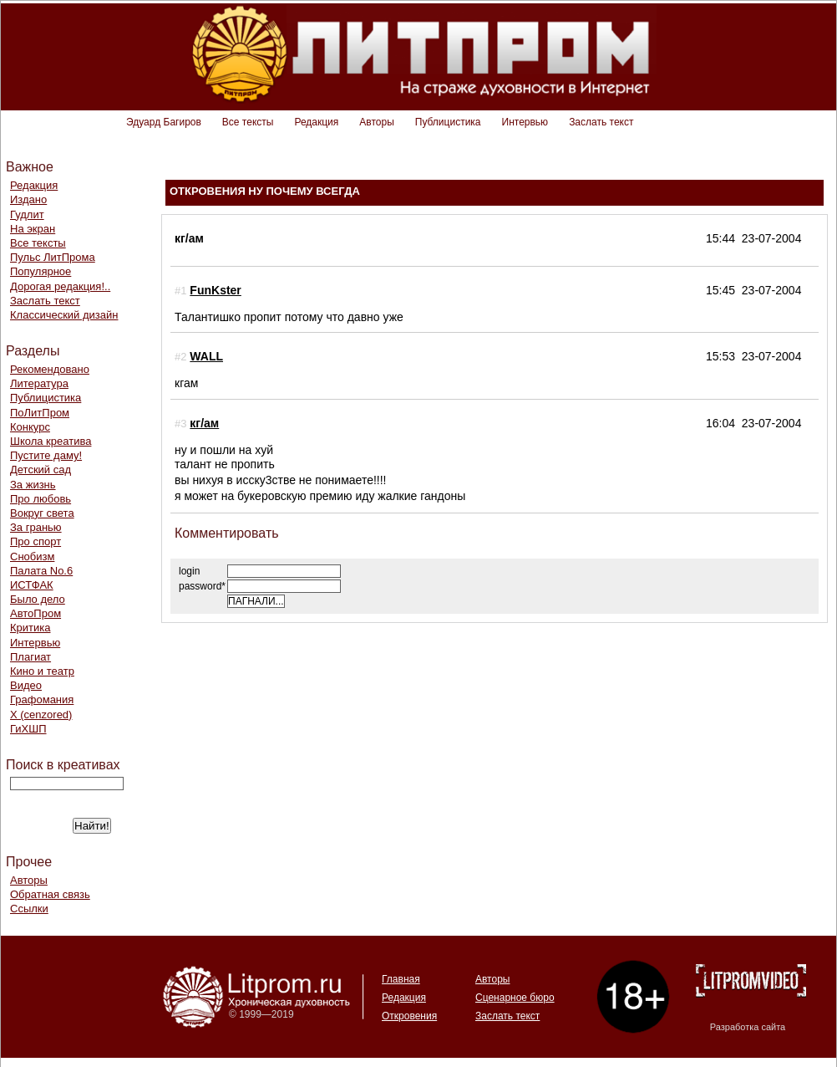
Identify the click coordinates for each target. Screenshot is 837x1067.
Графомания (42, 699)
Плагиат (30, 657)
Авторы (376, 122)
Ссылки (29, 908)
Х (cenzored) (41, 714)
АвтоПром (35, 613)
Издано (28, 199)
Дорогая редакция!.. (60, 286)
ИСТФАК (31, 585)
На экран (32, 228)
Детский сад (40, 469)
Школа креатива (50, 441)
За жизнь (33, 484)
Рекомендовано (49, 369)
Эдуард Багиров (163, 122)
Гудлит (27, 214)
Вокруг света (42, 513)
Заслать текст (601, 122)
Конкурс (30, 427)
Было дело (37, 599)
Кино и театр (42, 671)
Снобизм (32, 556)
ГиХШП (28, 728)
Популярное (40, 271)
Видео (26, 685)
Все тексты (248, 122)
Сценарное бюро (515, 997)
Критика (30, 627)
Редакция (316, 122)
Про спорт (35, 541)
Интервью (525, 122)
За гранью (36, 527)
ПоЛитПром (39, 412)
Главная (401, 979)
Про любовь (40, 499)
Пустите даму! (46, 455)
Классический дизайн (64, 315)
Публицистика (448, 122)
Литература (39, 383)
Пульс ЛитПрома (52, 257)
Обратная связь (50, 894)
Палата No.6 (41, 570)
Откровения (409, 1016)
